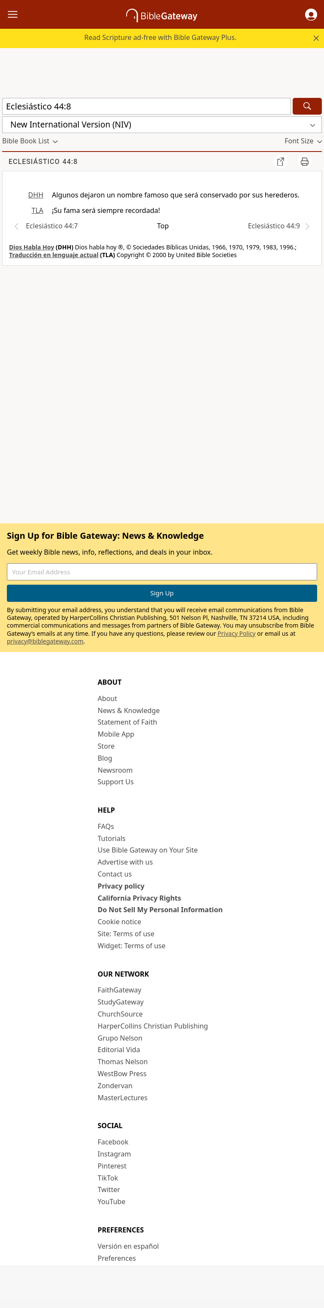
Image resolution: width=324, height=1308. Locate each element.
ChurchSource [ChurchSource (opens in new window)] (120, 1014)
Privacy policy (121, 886)
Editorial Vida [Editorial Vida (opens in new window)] (119, 1049)
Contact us (115, 874)
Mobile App (116, 734)
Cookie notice (120, 921)
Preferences (117, 1258)
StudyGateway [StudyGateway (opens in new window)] (121, 1002)
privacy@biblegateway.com (45, 641)
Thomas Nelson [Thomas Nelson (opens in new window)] (123, 1061)
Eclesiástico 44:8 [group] (43, 162)
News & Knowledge (129, 710)
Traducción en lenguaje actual (53, 255)
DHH (35, 195)
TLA (37, 210)
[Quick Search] (146, 106)
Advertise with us (125, 862)
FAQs (106, 826)
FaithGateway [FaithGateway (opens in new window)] (120, 990)
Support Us (116, 781)
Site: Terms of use (126, 933)
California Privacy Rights (140, 898)
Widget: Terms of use (132, 945)
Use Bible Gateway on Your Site (148, 850)
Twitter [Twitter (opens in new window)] (109, 1189)
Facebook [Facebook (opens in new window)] (113, 1142)
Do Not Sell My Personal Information (160, 909)
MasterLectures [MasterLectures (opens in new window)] (123, 1097)
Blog (105, 758)
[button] (311, 15)
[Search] (307, 106)
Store (106, 746)
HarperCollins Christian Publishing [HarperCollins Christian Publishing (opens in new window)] (153, 1026)
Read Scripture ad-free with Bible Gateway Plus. (160, 37)
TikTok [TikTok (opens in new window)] (108, 1178)
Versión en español (128, 1246)
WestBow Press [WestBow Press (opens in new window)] (122, 1073)
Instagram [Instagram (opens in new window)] (114, 1154)
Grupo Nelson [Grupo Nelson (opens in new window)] (120, 1038)
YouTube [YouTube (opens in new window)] (112, 1201)
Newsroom (115, 770)
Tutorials (112, 838)
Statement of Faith (127, 722)
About (107, 698)
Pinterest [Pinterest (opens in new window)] (112, 1166)
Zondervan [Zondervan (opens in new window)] (115, 1085)
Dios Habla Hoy (31, 247)
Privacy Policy (236, 633)
